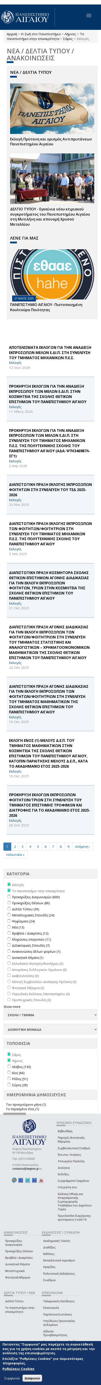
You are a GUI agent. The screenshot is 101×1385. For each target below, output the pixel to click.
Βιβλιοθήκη (65, 1131)
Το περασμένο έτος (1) (22, 1109)
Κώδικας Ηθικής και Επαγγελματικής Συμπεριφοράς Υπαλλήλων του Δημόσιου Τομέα (75, 1201)
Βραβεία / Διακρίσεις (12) (30, 933)
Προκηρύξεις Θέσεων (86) (31, 903)
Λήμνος (70, 34)
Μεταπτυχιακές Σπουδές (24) (33, 915)
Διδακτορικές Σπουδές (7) (31, 945)
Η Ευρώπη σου (67, 1187)
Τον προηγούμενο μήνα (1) (26, 1104)
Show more (12, 1007)
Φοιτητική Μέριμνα (17, 1277)
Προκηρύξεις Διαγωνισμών (13, 1243)
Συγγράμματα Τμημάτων (73, 1181)
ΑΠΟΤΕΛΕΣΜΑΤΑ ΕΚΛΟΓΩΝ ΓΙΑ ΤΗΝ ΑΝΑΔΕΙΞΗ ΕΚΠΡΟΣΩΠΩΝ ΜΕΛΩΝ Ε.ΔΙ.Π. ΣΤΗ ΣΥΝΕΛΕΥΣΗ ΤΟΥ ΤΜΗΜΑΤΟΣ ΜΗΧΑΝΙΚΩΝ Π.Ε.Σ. (50, 352)
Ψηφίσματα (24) (23, 921)
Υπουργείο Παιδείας (71, 1161)
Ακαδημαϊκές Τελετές (56, 1241)
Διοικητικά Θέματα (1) (27, 957)
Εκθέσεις (48, 1254)
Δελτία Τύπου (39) (25, 909)
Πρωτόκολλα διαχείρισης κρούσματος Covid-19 (74, 1217)
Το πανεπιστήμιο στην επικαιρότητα (45, 36)
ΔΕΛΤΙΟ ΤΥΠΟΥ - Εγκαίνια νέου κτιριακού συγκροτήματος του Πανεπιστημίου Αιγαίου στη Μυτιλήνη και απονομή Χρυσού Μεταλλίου (50, 217)
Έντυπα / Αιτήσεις (69, 1155)
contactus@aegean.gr (27, 1168)
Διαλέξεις (49, 1247)
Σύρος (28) (20, 1085)
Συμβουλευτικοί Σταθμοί (74, 1148)
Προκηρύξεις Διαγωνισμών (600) (36, 897)
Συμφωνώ (12, 1378)
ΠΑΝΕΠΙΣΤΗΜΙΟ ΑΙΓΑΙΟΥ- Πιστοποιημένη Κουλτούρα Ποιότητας (46, 307)
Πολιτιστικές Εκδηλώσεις (59, 1274)
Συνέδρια (49, 1280)
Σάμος (68, 38)
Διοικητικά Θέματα (17, 1264)
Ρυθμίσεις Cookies (18, 1368)
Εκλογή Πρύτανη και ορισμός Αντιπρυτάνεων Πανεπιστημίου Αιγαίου (51, 142)
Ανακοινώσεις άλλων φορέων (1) (36, 951)
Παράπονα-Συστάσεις (57, 1314)
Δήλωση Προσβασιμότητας (55, 1333)
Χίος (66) (18, 1073)
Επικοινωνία (51, 1308)
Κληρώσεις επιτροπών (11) (31, 939)
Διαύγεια (64, 1168)
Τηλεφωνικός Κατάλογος (59, 1301)
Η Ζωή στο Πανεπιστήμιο (41, 34)
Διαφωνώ (32, 1378)
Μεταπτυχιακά (15, 1271)
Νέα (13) (18, 927)
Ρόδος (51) (20, 1079)
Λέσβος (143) (21, 1067)
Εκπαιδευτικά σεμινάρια (59, 1260)
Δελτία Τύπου (14, 1301)
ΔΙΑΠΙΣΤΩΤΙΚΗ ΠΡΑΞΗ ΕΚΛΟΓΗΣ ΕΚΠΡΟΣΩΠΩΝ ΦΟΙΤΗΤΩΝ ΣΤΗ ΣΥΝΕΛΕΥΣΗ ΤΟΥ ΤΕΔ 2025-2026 (50, 489)
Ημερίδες (49, 1267)
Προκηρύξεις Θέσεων (19, 1251)
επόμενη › (82, 846)
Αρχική (12, 34)
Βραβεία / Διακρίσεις (19, 1258)
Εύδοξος (63, 1174)
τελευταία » (15, 854)
